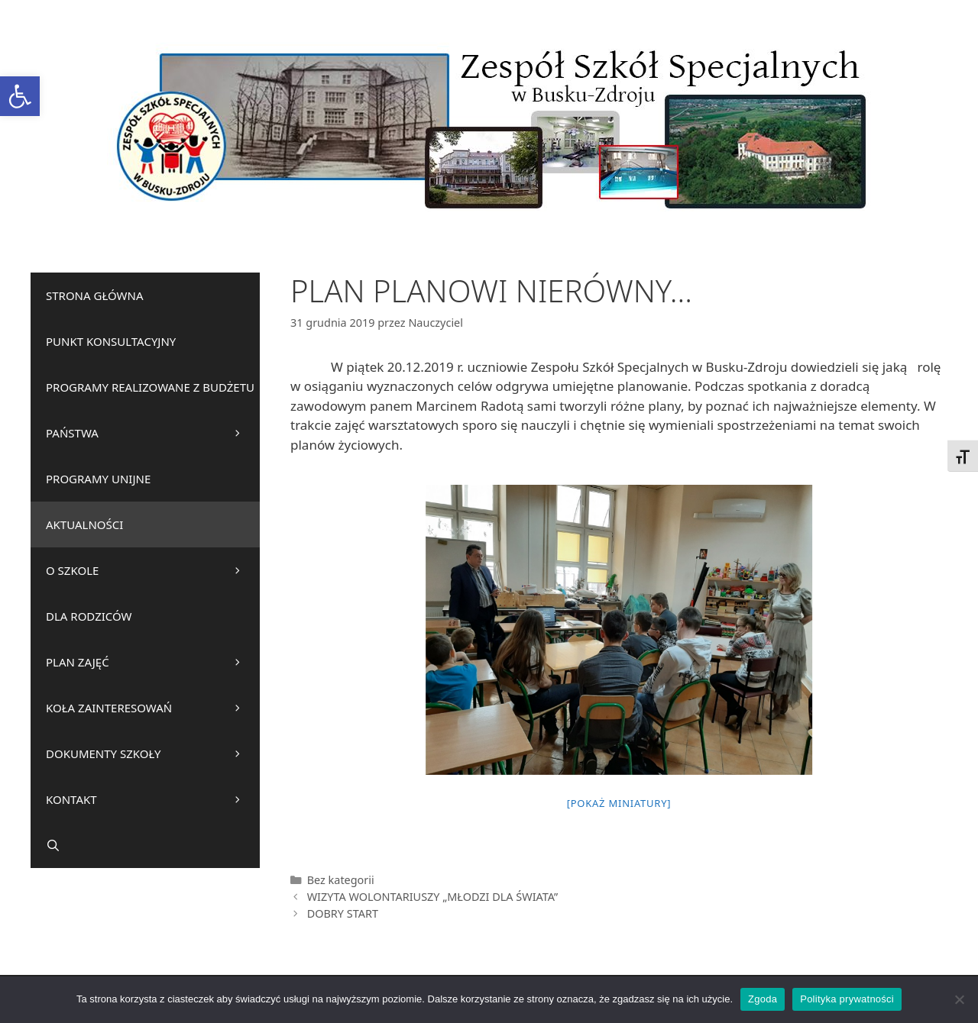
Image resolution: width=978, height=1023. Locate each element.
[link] (20, 96)
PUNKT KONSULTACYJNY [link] (111, 341)
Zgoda (762, 999)
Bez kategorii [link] (340, 880)
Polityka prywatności (847, 999)
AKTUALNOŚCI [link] (84, 524)
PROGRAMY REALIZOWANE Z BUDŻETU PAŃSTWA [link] (153, 417)
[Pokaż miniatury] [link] (619, 803)
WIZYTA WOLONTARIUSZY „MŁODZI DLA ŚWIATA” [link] (433, 896)
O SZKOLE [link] (153, 570)
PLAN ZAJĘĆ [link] (153, 662)
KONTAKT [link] (153, 799)
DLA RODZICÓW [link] (89, 616)
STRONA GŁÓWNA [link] (95, 295)
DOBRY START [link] (342, 913)
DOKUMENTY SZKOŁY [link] (153, 753)
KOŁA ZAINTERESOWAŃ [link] (153, 708)
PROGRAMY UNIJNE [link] (98, 478)
